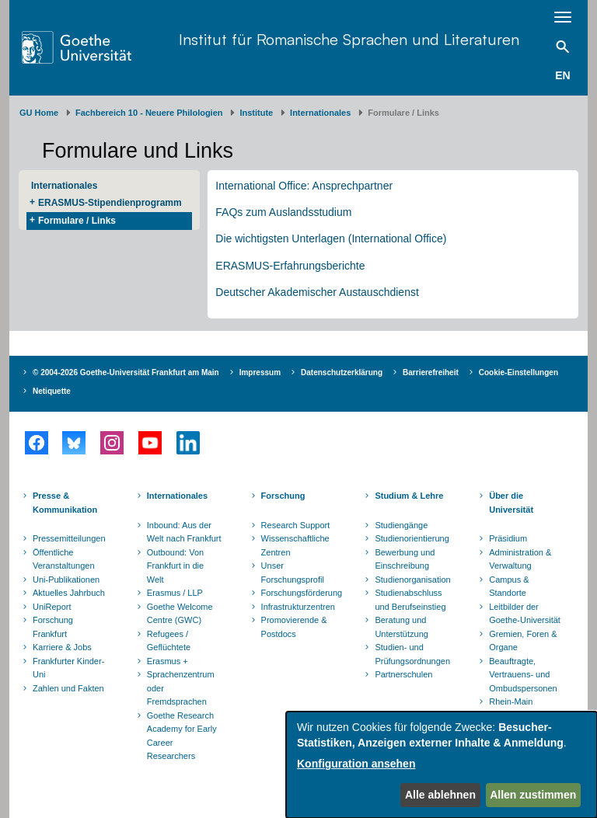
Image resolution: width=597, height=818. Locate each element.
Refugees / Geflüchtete (168, 641)
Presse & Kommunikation (65, 502)
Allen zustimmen (533, 794)
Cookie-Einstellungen (518, 372)
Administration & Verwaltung (520, 559)
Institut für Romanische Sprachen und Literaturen (349, 39)
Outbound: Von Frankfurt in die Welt (175, 566)
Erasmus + (167, 661)
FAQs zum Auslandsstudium (283, 212)
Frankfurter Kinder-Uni (68, 668)
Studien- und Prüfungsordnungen (412, 654)
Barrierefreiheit (431, 372)
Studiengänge (401, 525)
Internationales (320, 112)
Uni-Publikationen (66, 579)
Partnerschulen (403, 674)
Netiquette (52, 391)
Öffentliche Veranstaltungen (64, 559)
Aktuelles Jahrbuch (69, 592)
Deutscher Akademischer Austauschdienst (316, 292)
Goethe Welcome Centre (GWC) (180, 613)
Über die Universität (511, 502)
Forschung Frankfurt (53, 627)
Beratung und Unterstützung (401, 627)
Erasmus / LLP (175, 592)
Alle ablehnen (440, 794)
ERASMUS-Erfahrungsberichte (290, 265)
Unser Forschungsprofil (292, 572)
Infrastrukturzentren (298, 606)
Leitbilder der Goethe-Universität (524, 613)
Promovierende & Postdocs (294, 627)
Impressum (260, 372)
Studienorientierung (412, 538)
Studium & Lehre (409, 495)
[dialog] (441, 765)
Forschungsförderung (300, 592)
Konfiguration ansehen (356, 763)
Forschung (283, 495)
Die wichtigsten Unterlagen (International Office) (330, 238)
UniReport (52, 606)
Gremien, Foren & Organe (523, 641)
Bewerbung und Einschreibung (405, 559)
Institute (256, 112)
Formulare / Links (77, 220)
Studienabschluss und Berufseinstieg (410, 599)
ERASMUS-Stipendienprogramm (110, 202)
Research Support (295, 525)
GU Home (38, 112)
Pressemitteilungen (69, 538)
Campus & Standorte (509, 586)
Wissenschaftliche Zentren (295, 545)
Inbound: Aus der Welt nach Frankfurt (184, 532)
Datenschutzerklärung (341, 372)
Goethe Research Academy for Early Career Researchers (182, 736)
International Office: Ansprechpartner (304, 185)
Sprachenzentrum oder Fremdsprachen (181, 688)
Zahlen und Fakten (68, 688)
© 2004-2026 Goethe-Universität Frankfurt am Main (126, 372)
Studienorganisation (412, 579)
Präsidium (508, 538)
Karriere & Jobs (62, 647)
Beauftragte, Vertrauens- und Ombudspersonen (523, 674)
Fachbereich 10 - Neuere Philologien (149, 112)
